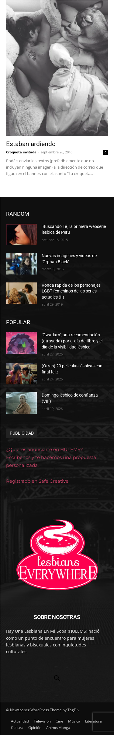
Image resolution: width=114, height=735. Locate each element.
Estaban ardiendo (31, 144)
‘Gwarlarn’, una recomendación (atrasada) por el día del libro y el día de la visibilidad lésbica (72, 340)
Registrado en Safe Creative (37, 481)
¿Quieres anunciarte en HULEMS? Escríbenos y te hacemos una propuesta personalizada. (51, 457)
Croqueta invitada (21, 152)
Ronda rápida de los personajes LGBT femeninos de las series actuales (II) (71, 291)
